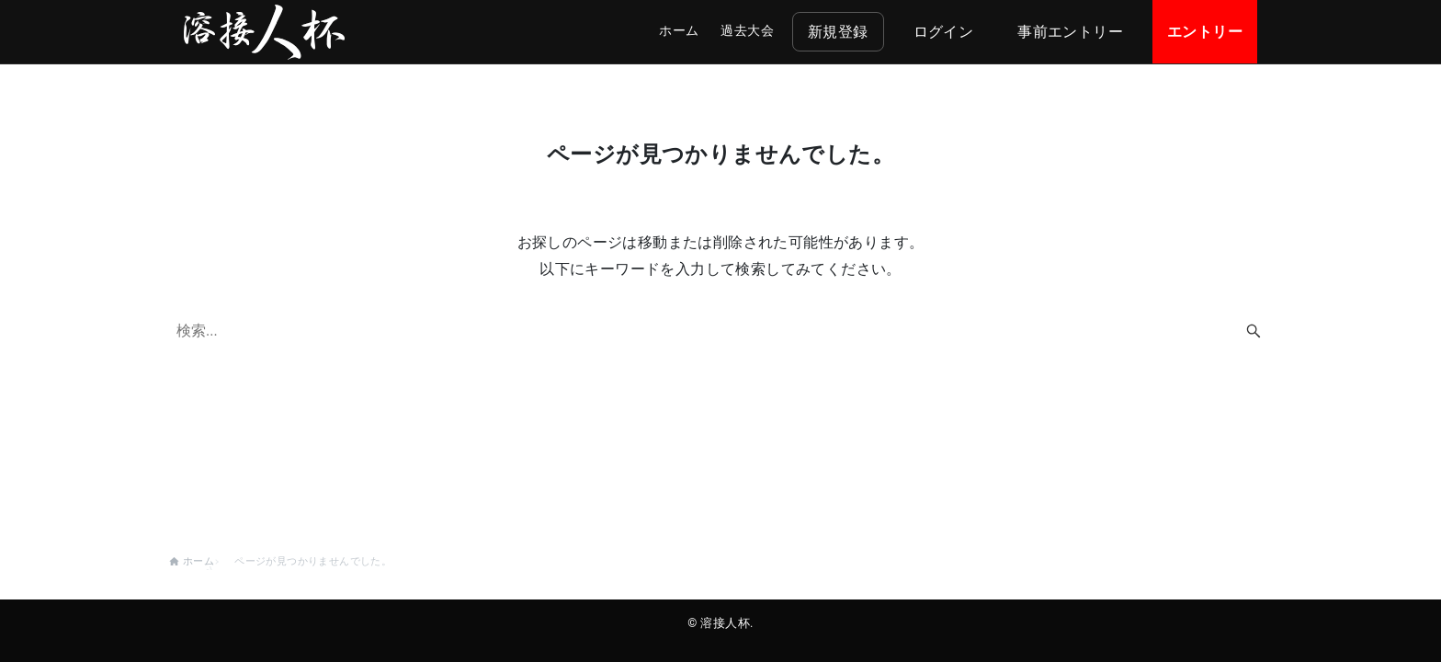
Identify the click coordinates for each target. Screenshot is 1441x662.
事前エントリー (1070, 31)
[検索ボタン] (1253, 331)
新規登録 (838, 31)
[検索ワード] (720, 331)
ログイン (943, 31)
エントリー (1204, 31)
